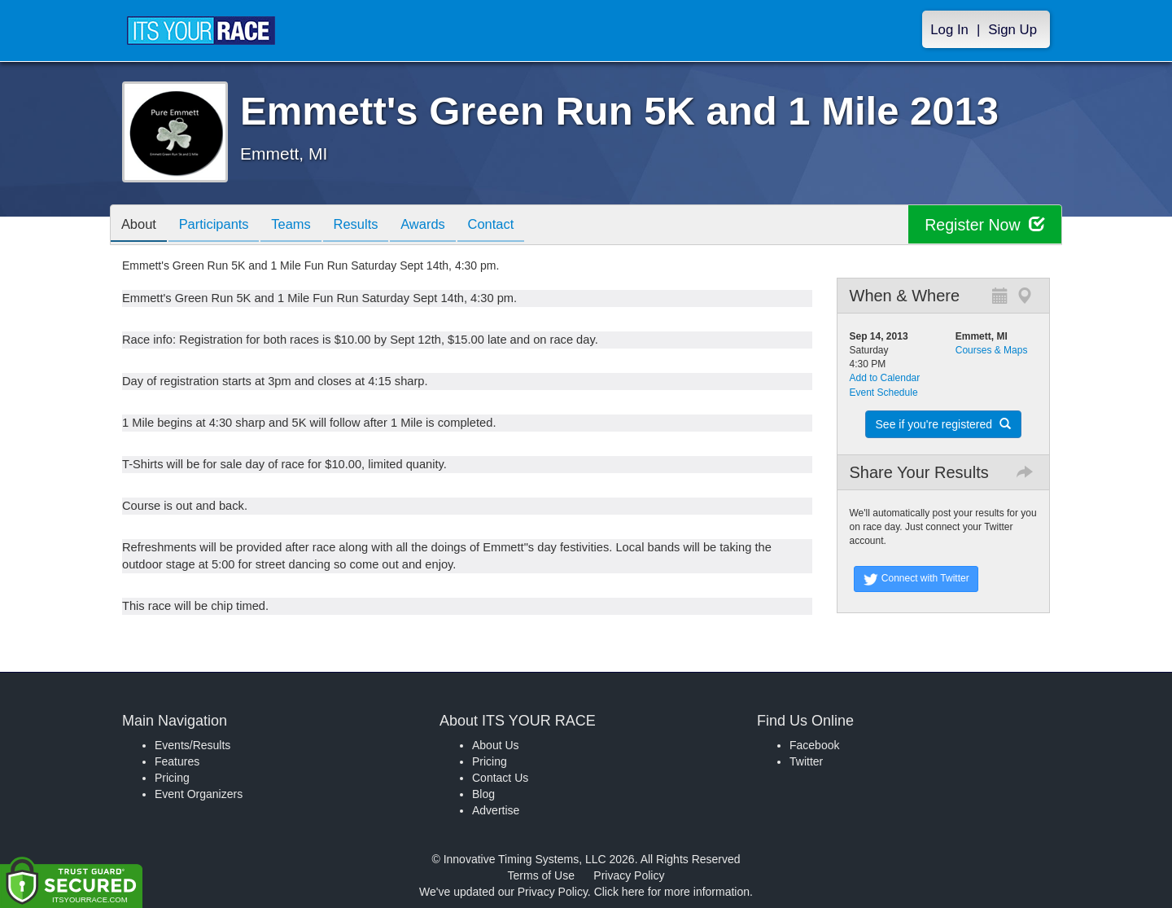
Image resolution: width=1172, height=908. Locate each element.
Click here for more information (672, 891)
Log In (949, 29)
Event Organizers (199, 794)
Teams (302, 226)
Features (177, 761)
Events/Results (192, 745)
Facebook (814, 745)
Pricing (172, 777)
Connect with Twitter (916, 579)
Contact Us (500, 777)
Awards (443, 226)
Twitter (806, 761)
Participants (220, 226)
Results (371, 226)
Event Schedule (884, 392)
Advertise (495, 810)
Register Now (983, 225)
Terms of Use (541, 875)
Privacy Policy (628, 875)
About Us (495, 745)
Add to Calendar (885, 378)
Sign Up (1012, 29)
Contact (515, 226)
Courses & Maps (992, 350)
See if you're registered (943, 424)
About (141, 226)
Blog (483, 794)
